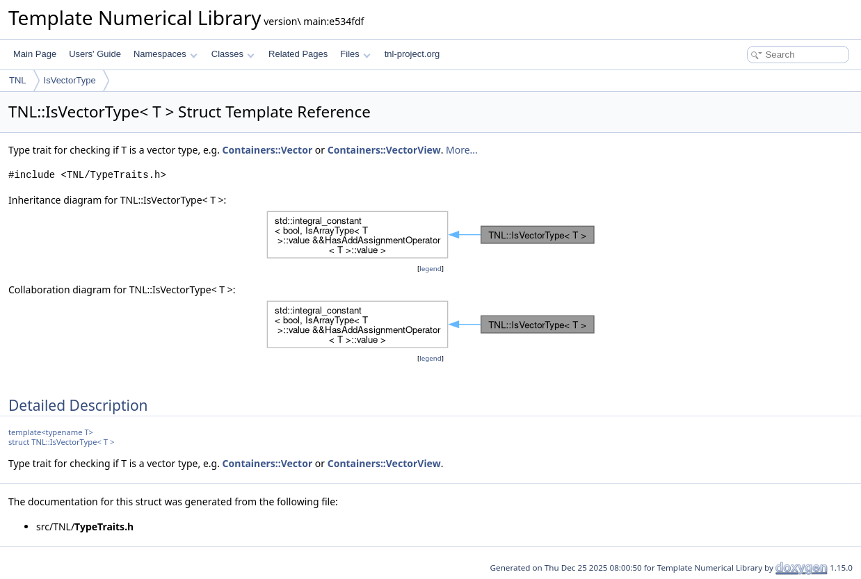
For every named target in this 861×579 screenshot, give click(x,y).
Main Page (34, 54)
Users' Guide (95, 54)
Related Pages (298, 54)
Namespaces (165, 54)
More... (462, 149)
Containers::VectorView (384, 149)
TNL (17, 80)
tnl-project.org (412, 54)
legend (430, 268)
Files (355, 54)
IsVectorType (70, 80)
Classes (233, 54)
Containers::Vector (268, 149)
